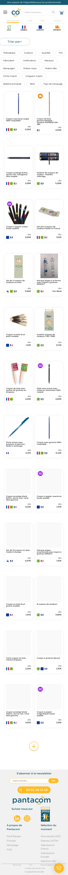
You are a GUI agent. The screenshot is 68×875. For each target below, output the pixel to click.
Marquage (12, 845)
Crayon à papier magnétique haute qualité (46, 714)
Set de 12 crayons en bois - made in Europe (18, 551)
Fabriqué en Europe (47, 855)
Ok (53, 780)
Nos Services (13, 20)
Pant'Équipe (14, 836)
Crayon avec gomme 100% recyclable (49, 443)
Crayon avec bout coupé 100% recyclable (17, 120)
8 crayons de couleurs (47, 604)
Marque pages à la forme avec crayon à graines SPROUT (49, 282)
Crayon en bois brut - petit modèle (16, 335)
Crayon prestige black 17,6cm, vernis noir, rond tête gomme (17, 714)
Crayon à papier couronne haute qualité (49, 497)
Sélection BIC (48, 861)
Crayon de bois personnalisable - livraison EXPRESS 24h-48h (47, 121)
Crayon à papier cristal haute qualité (17, 227)
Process (11, 840)
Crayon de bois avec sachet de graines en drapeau (16, 390)
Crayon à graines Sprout (48, 658)
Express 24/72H (49, 840)
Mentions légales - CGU (48, 865)
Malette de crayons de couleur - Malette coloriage (47, 174)
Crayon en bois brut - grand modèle (16, 605)
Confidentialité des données (35, 868)
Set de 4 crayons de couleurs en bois (15, 281)
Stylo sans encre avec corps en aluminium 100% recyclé (49, 390)
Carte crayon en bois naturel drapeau (16, 659)
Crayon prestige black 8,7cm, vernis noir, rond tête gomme (17, 498)
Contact (57, 20)
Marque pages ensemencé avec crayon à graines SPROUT (49, 552)
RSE (43, 20)
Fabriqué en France (47, 847)
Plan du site (17, 865)
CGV (30, 865)
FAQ (30, 20)
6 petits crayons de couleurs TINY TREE (46, 335)
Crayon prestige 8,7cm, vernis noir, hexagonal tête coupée (17, 174)
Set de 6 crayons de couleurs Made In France (48, 227)
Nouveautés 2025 (51, 836)
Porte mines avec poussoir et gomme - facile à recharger (16, 444)
